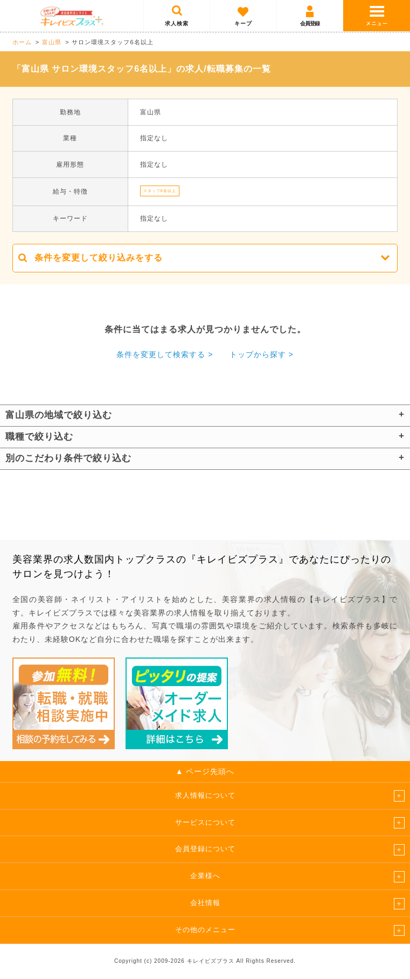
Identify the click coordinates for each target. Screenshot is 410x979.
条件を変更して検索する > (164, 354)
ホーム (22, 42)
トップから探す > (262, 354)
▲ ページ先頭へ (205, 771)
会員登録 (309, 23)
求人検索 (177, 23)
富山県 (51, 42)
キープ (243, 23)
